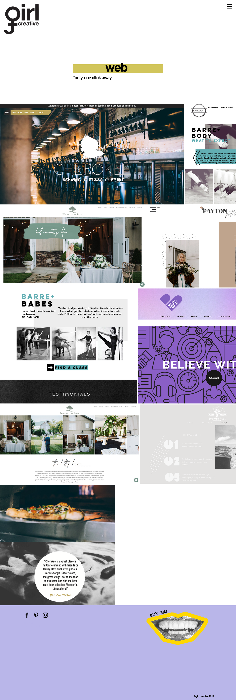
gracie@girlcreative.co (34, 626)
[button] (229, 6)
